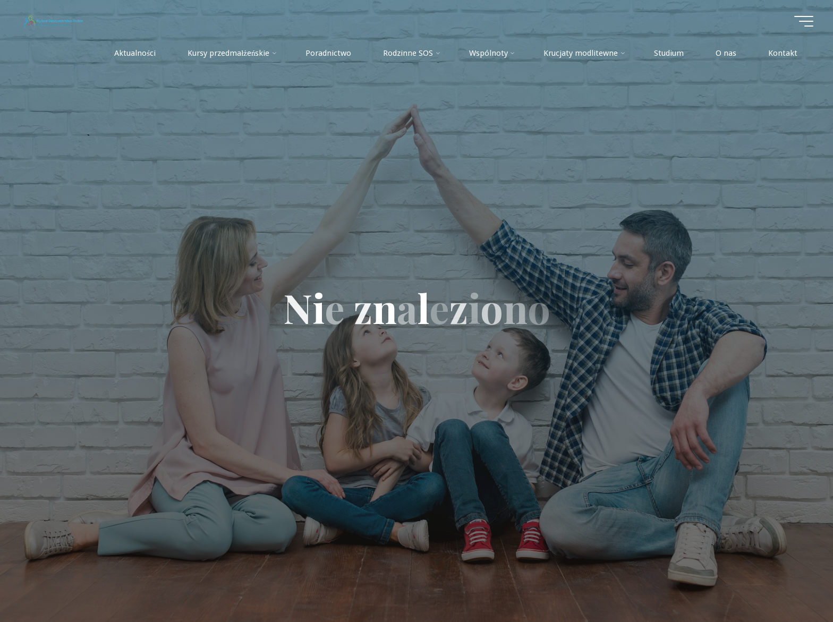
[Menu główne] (803, 21)
